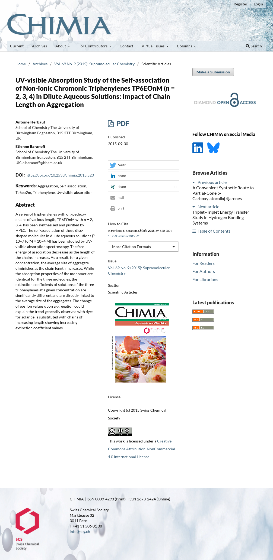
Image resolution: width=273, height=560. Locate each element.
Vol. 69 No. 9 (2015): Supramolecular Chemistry (94, 63)
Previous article (212, 182)
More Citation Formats (131, 246)
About (61, 46)
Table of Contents (214, 230)
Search (254, 46)
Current (17, 46)
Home (20, 63)
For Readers (203, 263)
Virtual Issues (153, 46)
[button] (143, 165)
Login (258, 4)
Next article (208, 206)
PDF (122, 123)
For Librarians (205, 279)
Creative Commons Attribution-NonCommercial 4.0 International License (141, 449)
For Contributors (93, 46)
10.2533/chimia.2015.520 (124, 236)
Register (240, 4)
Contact (126, 46)
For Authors (203, 271)
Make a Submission (213, 72)
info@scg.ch (80, 531)
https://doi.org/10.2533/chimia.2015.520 (60, 175)
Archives (39, 46)
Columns (185, 46)
